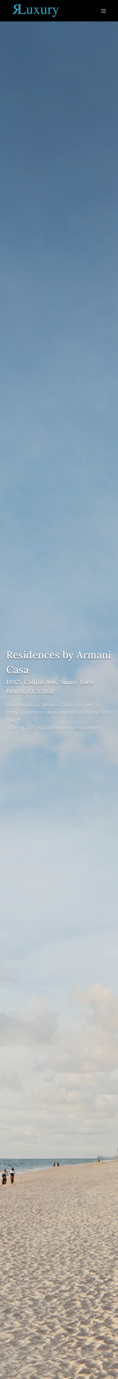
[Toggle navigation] (104, 11)
